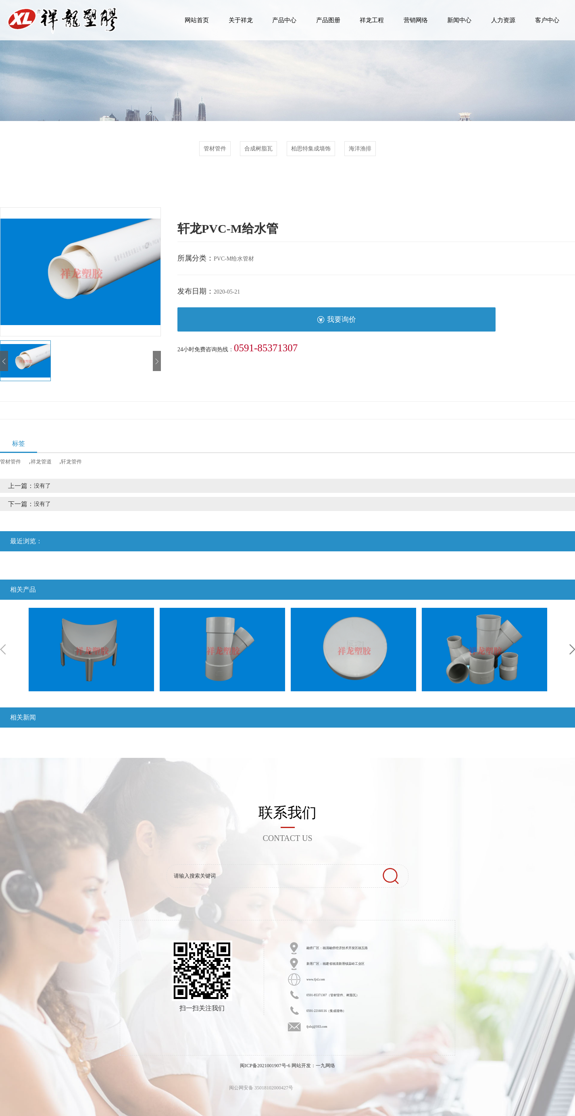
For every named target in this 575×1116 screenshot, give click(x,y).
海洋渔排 (360, 149)
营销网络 (416, 20)
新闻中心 (459, 20)
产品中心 (284, 20)
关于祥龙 (241, 20)
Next (572, 649)
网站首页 (197, 20)
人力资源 (503, 20)
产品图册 (328, 20)
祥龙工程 (372, 20)
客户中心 (547, 20)
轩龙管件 (71, 462)
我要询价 (336, 319)
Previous (3, 649)
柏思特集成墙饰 (311, 149)
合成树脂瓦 (258, 149)
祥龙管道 (41, 462)
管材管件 (215, 149)
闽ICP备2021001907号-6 (265, 1065)
